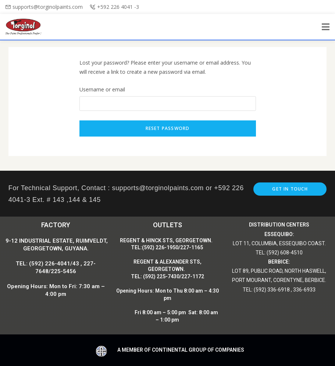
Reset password (168, 128)
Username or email (102, 89)
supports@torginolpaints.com (48, 6)
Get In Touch (289, 189)
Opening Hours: (135, 291)
